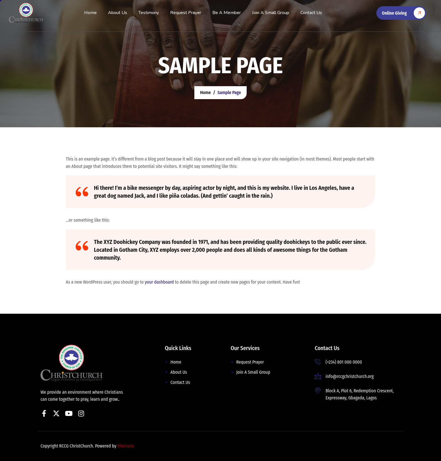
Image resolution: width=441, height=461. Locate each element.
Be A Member (226, 13)
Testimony (148, 13)
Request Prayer (185, 13)
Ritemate (125, 446)
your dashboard (159, 282)
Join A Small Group (270, 13)
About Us (117, 13)
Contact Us (311, 13)
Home (90, 13)
